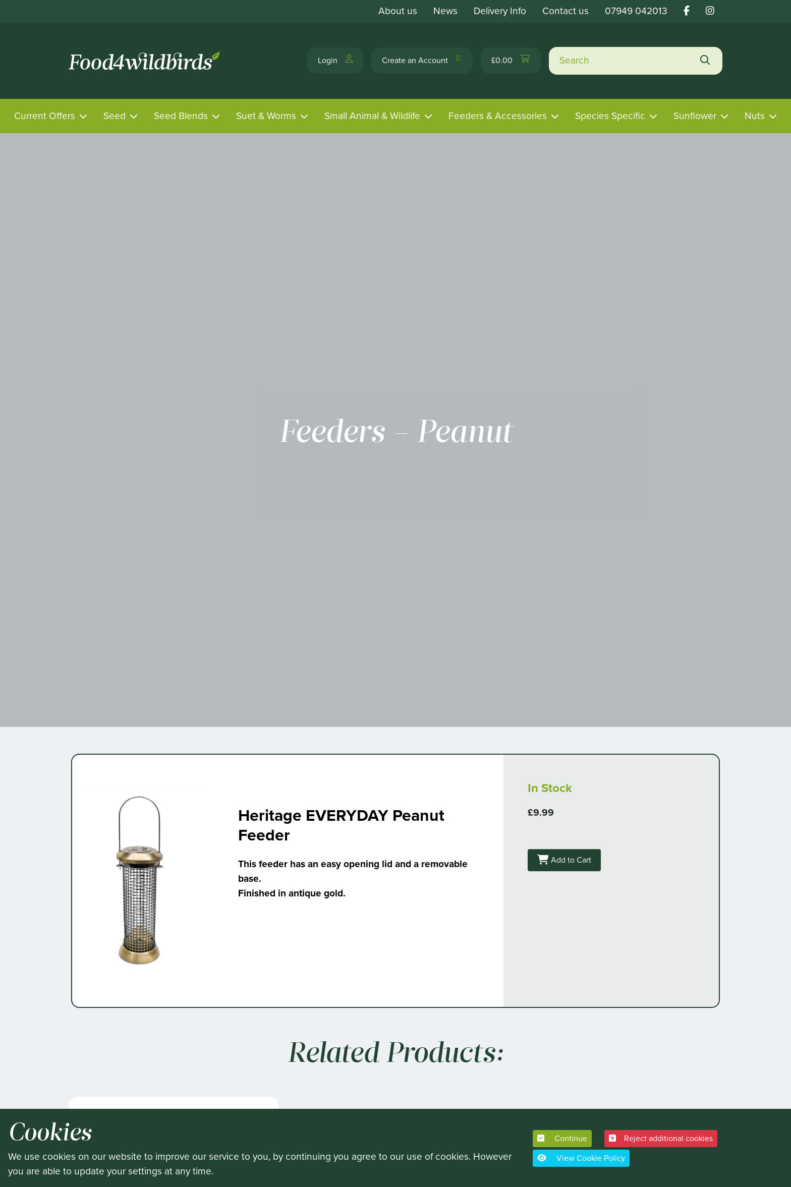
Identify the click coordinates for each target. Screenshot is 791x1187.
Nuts (755, 115)
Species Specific (610, 115)
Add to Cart (578, 854)
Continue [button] (562, 1138)
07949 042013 (636, 11)
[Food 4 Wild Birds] (146, 61)
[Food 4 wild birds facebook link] (686, 11)
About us (397, 11)
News (445, 11)
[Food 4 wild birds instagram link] (710, 11)
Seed (114, 115)
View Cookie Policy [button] (581, 1158)
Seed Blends (181, 115)
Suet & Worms (266, 115)
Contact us (565, 11)
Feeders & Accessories (497, 115)
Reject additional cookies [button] (661, 1138)
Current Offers (44, 115)
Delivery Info (500, 11)
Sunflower (694, 115)
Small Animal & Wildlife (372, 115)
